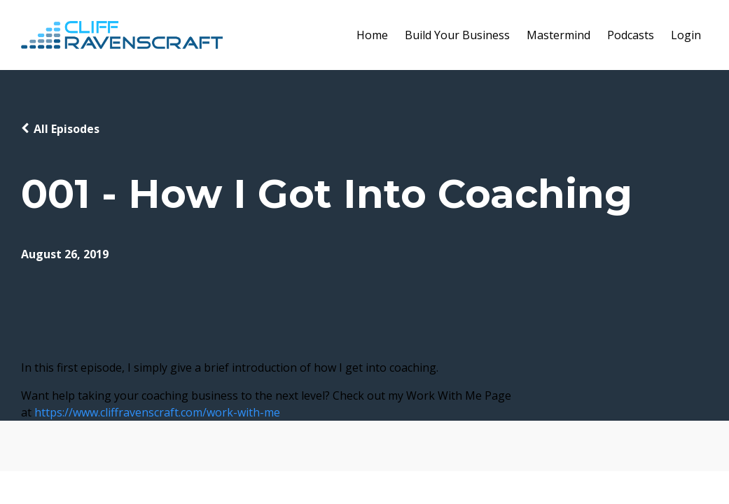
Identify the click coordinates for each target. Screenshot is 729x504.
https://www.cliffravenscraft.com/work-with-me (157, 412)
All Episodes (66, 128)
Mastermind (558, 35)
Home (372, 35)
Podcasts (630, 35)
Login (686, 35)
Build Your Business (457, 35)
